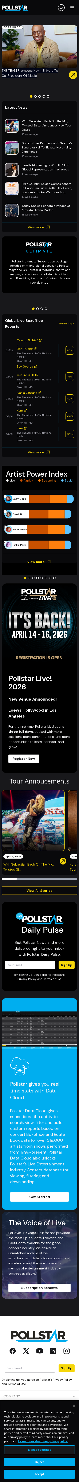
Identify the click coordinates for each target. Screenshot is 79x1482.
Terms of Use (52, 979)
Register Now (24, 758)
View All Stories (39, 890)
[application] (39, 522)
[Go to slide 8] (54, 578)
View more (39, 227)
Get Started (39, 1197)
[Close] (74, 1423)
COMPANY (39, 1396)
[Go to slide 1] (31, 96)
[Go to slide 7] (50, 578)
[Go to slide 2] (35, 96)
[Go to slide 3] (39, 96)
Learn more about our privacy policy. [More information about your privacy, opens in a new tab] (43, 1459)
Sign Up (66, 965)
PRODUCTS (39, 1408)
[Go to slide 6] (46, 578)
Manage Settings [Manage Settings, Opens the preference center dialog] (39, 1467)
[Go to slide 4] (44, 96)
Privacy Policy (26, 979)
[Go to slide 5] (48, 96)
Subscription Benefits (39, 1288)
